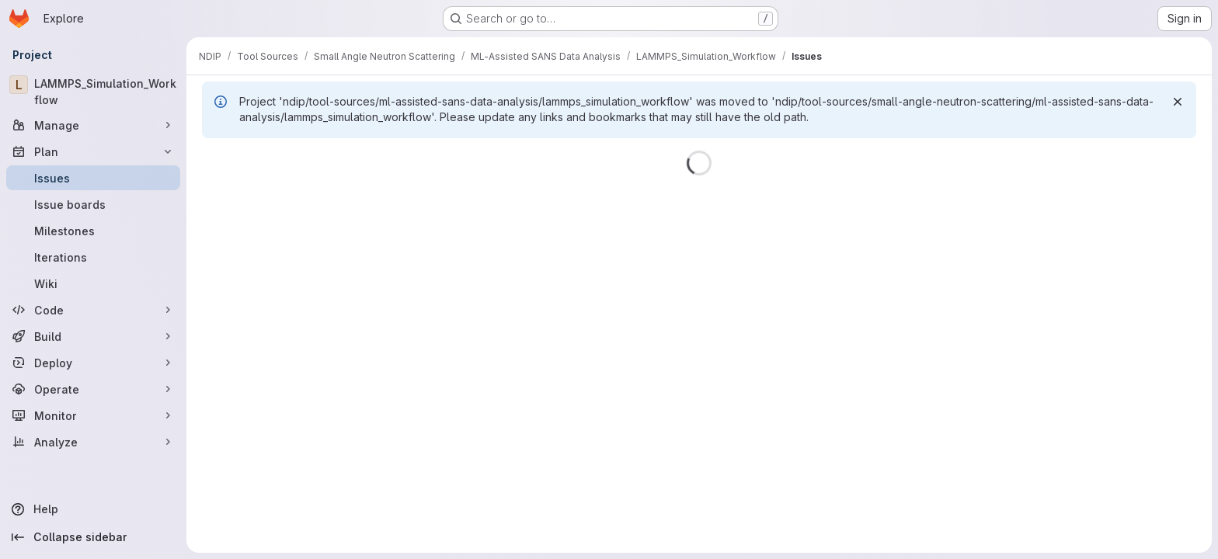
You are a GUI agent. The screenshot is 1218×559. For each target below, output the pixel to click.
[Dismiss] (1177, 101)
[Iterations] (93, 257)
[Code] (93, 309)
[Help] (93, 509)
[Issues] (93, 177)
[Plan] (93, 151)
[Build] (93, 336)
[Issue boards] (93, 204)
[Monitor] (93, 415)
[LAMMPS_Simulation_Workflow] (93, 91)
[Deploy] (93, 362)
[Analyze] (93, 441)
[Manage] (93, 125)
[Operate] (93, 389)
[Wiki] (93, 283)
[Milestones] (93, 230)
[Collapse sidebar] (93, 537)
